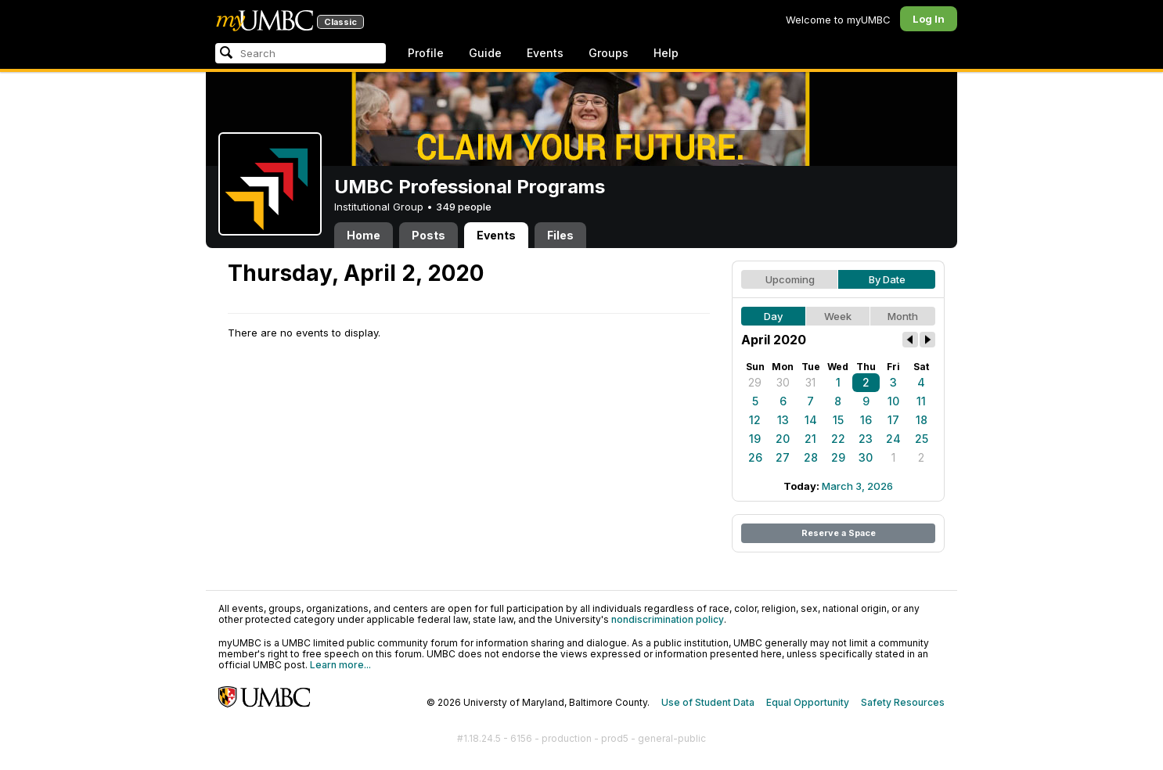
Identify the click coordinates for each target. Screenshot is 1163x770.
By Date (887, 279)
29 (755, 382)
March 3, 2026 (857, 486)
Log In (929, 19)
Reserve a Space (838, 532)
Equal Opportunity (807, 702)
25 (921, 438)
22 (838, 438)
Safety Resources (903, 702)
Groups (608, 52)
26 (755, 457)
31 (810, 382)
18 (921, 419)
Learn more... (340, 665)
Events (545, 52)
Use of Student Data (707, 702)
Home (363, 235)
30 (783, 382)
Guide (485, 52)
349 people (463, 206)
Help (666, 52)
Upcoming (790, 279)
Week (838, 316)
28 (811, 457)
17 (893, 419)
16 (866, 419)
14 (811, 419)
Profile (426, 52)
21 (810, 438)
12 (755, 419)
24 (893, 438)
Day (773, 316)
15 (838, 419)
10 (893, 401)
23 (866, 438)
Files (560, 235)
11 (921, 401)
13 (783, 419)
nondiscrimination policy (667, 619)
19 (755, 438)
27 (783, 457)
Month (903, 316)
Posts (428, 235)
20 (783, 438)
